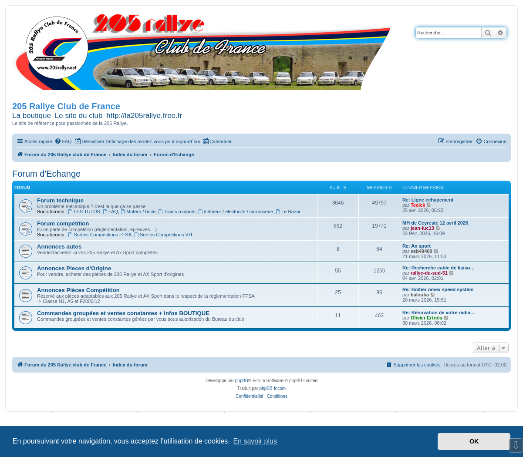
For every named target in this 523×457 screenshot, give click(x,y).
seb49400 (421, 251)
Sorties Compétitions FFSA (100, 234)
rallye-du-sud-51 (429, 273)
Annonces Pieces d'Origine (74, 268)
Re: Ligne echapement (427, 199)
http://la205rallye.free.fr (144, 115)
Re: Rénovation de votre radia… (438, 312)
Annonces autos (59, 246)
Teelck (418, 205)
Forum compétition (63, 223)
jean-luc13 (422, 228)
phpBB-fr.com (273, 388)
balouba (420, 294)
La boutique (31, 115)
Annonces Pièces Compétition (78, 290)
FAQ (110, 211)
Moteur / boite (138, 211)
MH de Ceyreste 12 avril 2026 (435, 222)
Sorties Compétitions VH (163, 234)
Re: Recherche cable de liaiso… (438, 267)
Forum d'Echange (46, 173)
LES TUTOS (84, 211)
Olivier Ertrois (426, 317)
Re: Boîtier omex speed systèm (437, 289)
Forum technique (60, 200)
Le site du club (79, 115)
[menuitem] (63, 141)
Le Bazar (288, 211)
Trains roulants (176, 211)
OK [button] (474, 441)
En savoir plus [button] (255, 441)
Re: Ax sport (416, 246)
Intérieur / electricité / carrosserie (235, 211)
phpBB (241, 380)
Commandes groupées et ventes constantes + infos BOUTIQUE (123, 313)
